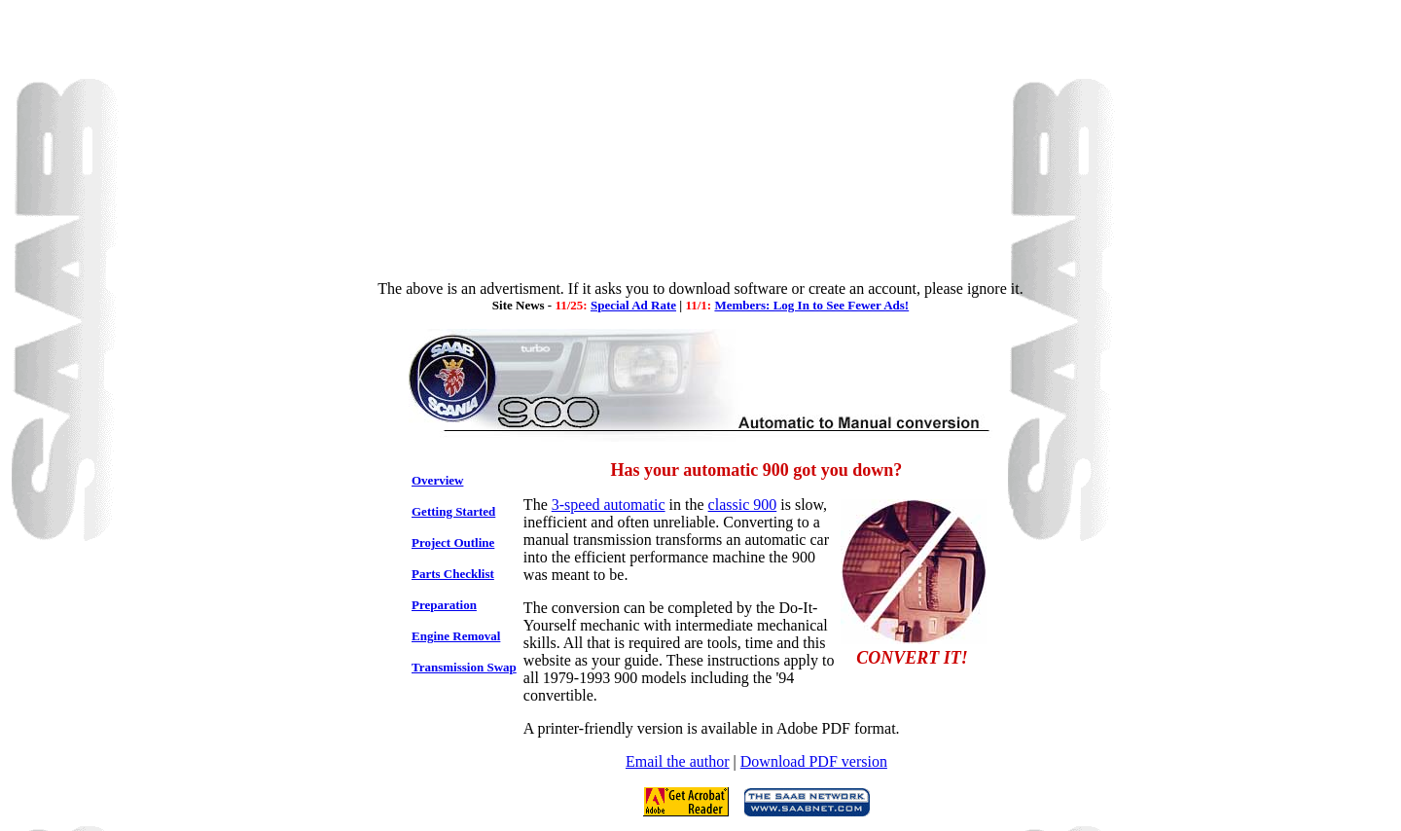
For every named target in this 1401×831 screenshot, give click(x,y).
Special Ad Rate (633, 305)
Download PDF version (813, 761)
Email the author (678, 761)
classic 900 (742, 504)
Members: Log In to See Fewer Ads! (811, 305)
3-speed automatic (608, 504)
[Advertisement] (700, 144)
